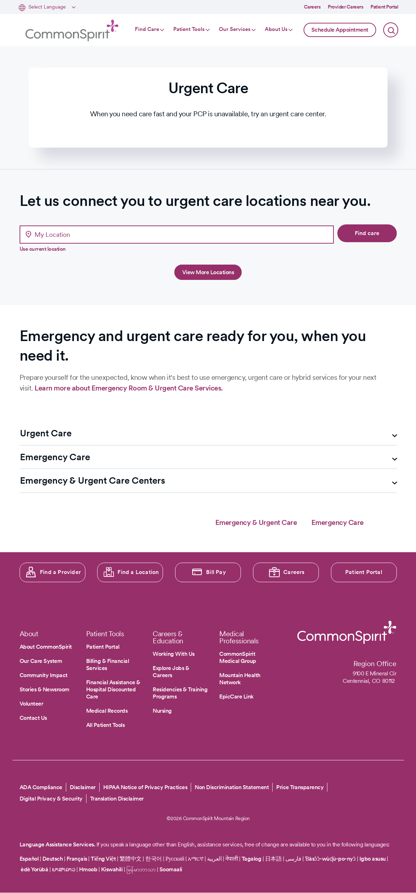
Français (77, 858)
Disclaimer (83, 787)
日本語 (274, 858)
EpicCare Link (236, 696)
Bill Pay (216, 572)
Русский (174, 858)
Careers (312, 7)
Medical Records (107, 710)
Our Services (235, 29)
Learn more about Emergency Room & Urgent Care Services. (129, 388)
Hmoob (88, 869)
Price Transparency (299, 787)
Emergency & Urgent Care (256, 522)
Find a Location (138, 572)
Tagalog (252, 858)
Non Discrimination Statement (232, 787)
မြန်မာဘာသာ (141, 869)
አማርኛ (195, 858)
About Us (276, 29)
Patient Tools (189, 29)
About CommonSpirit (46, 646)
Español (29, 858)
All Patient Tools (105, 725)
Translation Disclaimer (117, 798)
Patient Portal (384, 7)
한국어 (153, 858)
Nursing (162, 710)
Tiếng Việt (103, 858)
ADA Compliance (41, 787)
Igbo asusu (372, 858)
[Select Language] (51, 7)
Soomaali (170, 869)
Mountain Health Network (239, 679)
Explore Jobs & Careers (171, 672)
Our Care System (41, 661)
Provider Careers (345, 7)
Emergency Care (337, 522)
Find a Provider (60, 572)
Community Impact (44, 675)
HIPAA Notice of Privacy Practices (145, 787)
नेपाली (231, 858)
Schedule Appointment (339, 29)
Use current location (43, 249)
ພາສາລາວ (63, 869)
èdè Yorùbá (34, 869)
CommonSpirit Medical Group (237, 657)
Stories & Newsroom (44, 689)
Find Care (147, 29)
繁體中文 (131, 858)
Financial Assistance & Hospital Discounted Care (113, 689)
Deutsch (52, 858)
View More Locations (208, 272)
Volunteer (31, 703)
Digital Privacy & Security (51, 798)
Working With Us (174, 653)
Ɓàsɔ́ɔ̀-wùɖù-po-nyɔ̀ (330, 858)
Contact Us (33, 717)
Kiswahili (112, 869)
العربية (214, 858)
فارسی (293, 858)
